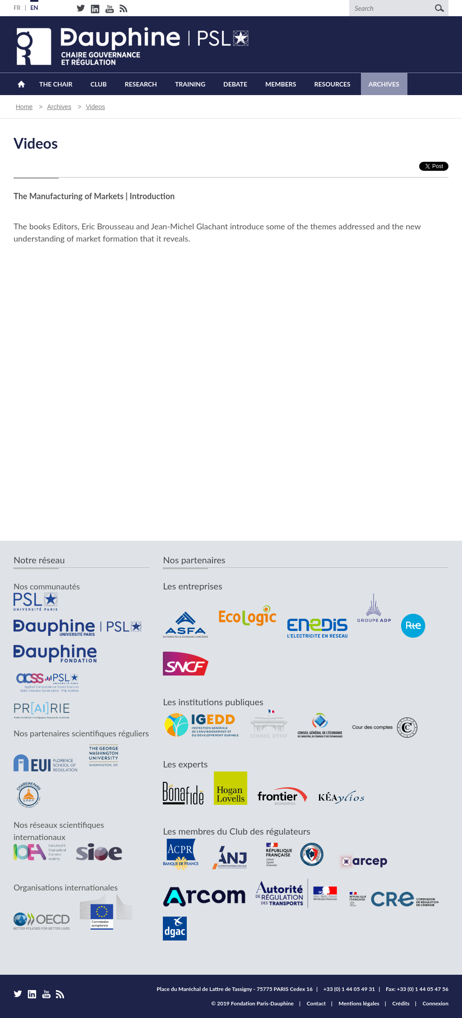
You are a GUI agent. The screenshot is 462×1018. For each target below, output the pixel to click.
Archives (384, 84)
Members (280, 84)
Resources (332, 84)
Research (141, 84)
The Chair (56, 84)
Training (190, 84)
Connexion (435, 1003)
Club (99, 84)
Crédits (401, 1003)
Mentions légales (359, 1003)
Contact (316, 1003)
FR (17, 7)
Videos (95, 106)
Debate (235, 84)
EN (34, 7)
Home (21, 84)
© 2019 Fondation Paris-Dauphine (252, 1003)
